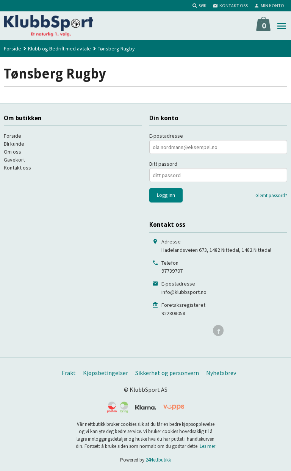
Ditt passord (163, 163)
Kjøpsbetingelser (105, 373)
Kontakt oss (17, 167)
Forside (12, 48)
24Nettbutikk (158, 460)
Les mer (207, 446)
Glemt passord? (271, 195)
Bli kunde (14, 143)
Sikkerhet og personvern (167, 373)
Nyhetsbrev (221, 373)
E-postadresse (166, 135)
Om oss (12, 151)
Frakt (69, 373)
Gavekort (14, 159)
